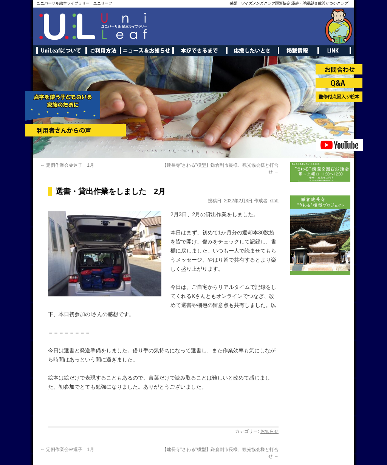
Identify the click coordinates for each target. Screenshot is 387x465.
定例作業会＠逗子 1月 (67, 165)
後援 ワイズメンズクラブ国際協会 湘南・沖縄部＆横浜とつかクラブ (288, 3)
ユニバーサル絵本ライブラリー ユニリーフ (74, 3)
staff (274, 200)
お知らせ (269, 431)
